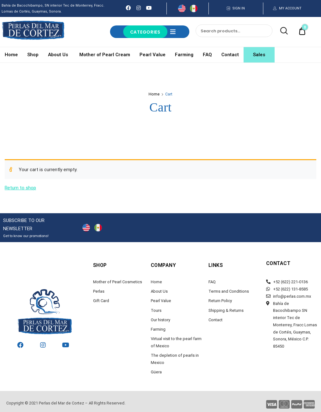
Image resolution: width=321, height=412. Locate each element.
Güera (156, 372)
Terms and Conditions (228, 291)
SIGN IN (238, 8)
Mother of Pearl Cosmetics (117, 281)
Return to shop (20, 188)
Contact (230, 54)
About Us (59, 54)
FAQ (207, 54)
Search (281, 31)
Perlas (98, 291)
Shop (33, 54)
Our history (160, 319)
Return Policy (220, 300)
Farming (184, 54)
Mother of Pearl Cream (104, 54)
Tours (156, 310)
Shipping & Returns (226, 310)
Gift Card (101, 300)
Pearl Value (152, 54)
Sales (259, 54)
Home (11, 54)
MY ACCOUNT (290, 8)
